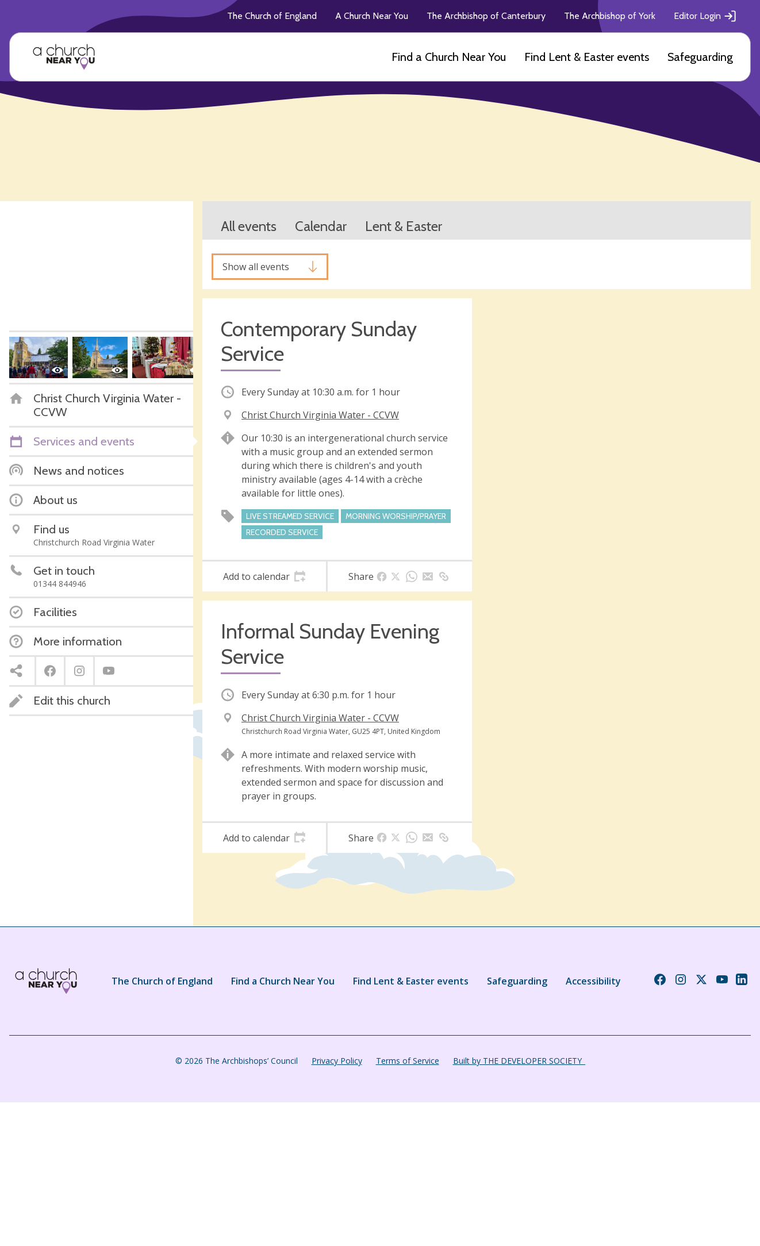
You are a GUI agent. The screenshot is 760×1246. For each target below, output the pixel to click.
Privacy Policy (337, 1060)
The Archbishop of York (609, 15)
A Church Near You (371, 15)
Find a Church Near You (448, 57)
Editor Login (705, 16)
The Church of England (272, 15)
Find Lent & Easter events (586, 57)
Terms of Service (407, 1060)
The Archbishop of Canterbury (486, 15)
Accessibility (593, 981)
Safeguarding (700, 57)
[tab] (264, 576)
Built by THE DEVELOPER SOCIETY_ (519, 1060)
